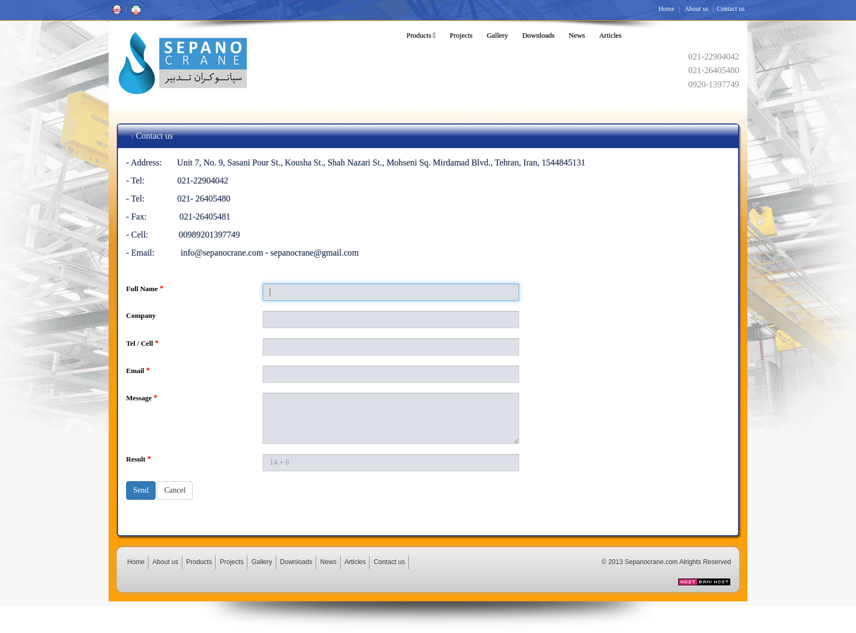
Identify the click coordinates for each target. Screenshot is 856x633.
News (577, 35)
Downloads (538, 35)
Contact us (731, 9)
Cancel (175, 490)
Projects (461, 35)
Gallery (497, 35)
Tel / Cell (142, 343)
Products (421, 35)
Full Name (144, 289)
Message (141, 398)
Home (666, 9)
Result (138, 459)
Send (140, 490)
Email (138, 370)
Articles (610, 35)
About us (697, 9)
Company (141, 315)
